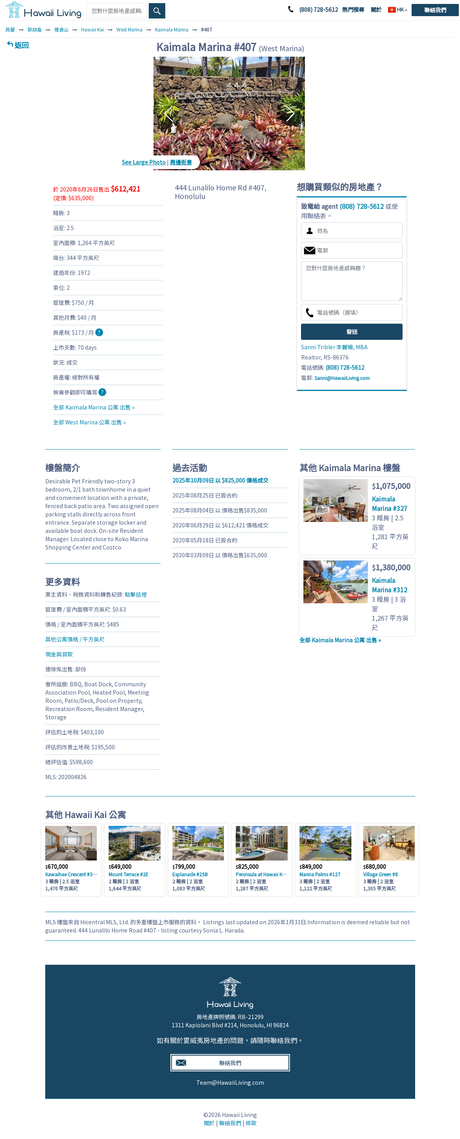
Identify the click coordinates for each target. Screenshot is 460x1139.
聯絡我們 (435, 10)
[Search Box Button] (157, 10)
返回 (22, 45)
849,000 (310, 866)
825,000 (247, 866)
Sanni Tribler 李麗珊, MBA (334, 347)
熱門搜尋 (353, 9)
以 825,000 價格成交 (220, 480)
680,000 (374, 866)
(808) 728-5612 (318, 9)
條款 (251, 1123)
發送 (351, 331)
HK (396, 9)
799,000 (183, 866)
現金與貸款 (59, 654)
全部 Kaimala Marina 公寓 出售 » (94, 407)
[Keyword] (116, 10)
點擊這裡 (136, 594)
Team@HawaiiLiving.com (230, 1082)
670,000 (56, 866)
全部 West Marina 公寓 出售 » (89, 422)
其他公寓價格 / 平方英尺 (75, 639)
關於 (376, 9)
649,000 (120, 866)
